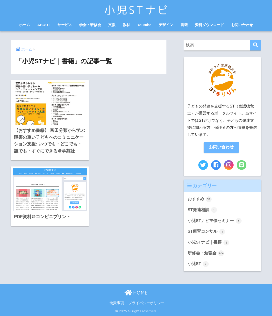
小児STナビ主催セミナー (215, 221)
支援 (111, 25)
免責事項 (116, 303)
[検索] (255, 45)
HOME (136, 293)
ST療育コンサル (206, 232)
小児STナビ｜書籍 (208, 242)
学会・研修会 (90, 25)
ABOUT (43, 25)
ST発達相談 (202, 210)
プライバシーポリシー (146, 303)
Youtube (144, 25)
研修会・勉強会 (206, 253)
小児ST (198, 264)
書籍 (184, 25)
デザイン (166, 25)
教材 (126, 25)
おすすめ (200, 199)
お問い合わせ (242, 25)
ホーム (24, 25)
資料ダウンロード (209, 25)
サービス (64, 25)
